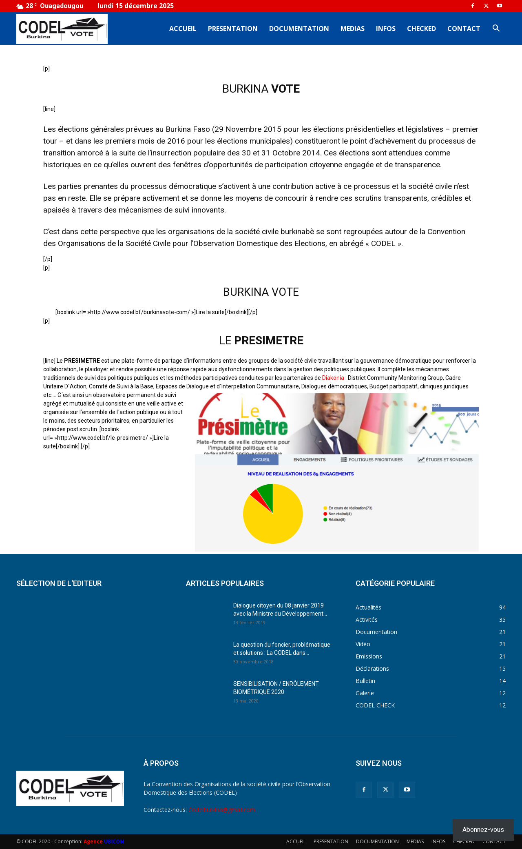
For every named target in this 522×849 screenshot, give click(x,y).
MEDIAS (353, 28)
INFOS (386, 28)
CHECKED (421, 28)
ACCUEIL (183, 28)
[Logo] (62, 28)
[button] (496, 29)
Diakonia (333, 378)
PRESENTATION (233, 28)
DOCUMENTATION (299, 28)
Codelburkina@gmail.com (221, 810)
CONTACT (463, 28)
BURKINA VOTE (261, 292)
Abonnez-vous (483, 829)
